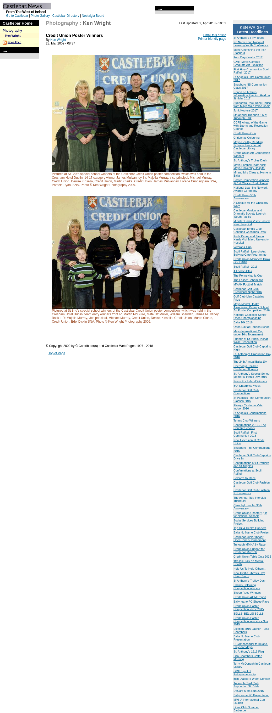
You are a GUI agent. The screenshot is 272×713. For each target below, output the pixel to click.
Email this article (214, 35)
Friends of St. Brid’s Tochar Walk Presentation (250, 340)
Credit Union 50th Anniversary (244, 197)
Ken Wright (12, 35)
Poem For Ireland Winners (250, 381)
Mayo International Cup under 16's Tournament (248, 333)
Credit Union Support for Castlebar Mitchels (249, 550)
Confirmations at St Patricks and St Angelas (251, 464)
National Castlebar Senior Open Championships (249, 316)
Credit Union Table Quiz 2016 (252, 556)
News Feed (14, 42)
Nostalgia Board (93, 16)
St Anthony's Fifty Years (248, 37)
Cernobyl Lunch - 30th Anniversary (247, 507)
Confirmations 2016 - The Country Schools (249, 426)
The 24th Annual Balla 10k (250, 361)
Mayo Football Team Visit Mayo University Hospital (249, 166)
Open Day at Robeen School (251, 326)
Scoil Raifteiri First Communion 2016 (245, 434)
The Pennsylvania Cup (248, 275)
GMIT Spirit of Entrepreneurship (244, 673)
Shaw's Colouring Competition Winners (246, 586)
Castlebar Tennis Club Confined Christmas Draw (249, 230)
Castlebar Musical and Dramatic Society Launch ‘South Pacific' (249, 213)
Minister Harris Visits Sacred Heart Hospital (251, 223)
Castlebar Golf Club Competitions (246, 392)
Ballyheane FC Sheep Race (251, 601)
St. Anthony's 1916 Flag (248, 651)
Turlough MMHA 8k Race (249, 544)
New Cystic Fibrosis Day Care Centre (249, 574)
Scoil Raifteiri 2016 (245, 266)
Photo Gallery (40, 16)
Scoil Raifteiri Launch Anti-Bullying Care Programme (250, 253)
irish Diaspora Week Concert (251, 678)
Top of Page (56, 353)
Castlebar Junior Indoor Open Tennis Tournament (249, 538)
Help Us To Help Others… (249, 568)
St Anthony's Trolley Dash (249, 580)
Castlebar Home (17, 23)
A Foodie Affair (242, 271)
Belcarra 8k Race (244, 478)
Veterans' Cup (242, 247)
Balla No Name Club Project (251, 532)
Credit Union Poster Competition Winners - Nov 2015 (250, 621)
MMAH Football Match (247, 284)
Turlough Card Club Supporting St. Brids (246, 685)
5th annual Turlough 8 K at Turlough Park (250, 116)
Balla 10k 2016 (243, 322)
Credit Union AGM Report (249, 597)
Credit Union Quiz (244, 133)
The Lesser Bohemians (248, 280)
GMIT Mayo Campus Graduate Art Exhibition (248, 63)
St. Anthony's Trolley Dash (250, 160)
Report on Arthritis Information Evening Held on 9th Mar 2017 (251, 95)
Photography (12, 30)
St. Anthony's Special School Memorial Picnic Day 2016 (251, 375)
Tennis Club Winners (246, 420)
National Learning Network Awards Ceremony (250, 189)
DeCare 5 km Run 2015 (248, 690)
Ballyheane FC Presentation (251, 695)
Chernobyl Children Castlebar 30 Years (245, 367)
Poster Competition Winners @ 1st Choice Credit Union (251, 181)
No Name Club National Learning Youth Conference (250, 44)
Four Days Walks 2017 (248, 57)
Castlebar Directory (65, 16)
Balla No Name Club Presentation (246, 638)
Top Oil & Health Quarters (249, 528)
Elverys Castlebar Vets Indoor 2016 (248, 407)
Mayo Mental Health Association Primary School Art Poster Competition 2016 (251, 307)
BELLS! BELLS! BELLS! (248, 613)
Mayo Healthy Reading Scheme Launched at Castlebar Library (248, 145)
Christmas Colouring (246, 137)
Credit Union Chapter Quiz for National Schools (250, 514)
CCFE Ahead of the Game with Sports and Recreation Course (250, 125)
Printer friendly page (212, 39)
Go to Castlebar (17, 16)
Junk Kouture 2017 (245, 110)
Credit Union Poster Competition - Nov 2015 (248, 607)
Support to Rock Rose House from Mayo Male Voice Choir (252, 104)
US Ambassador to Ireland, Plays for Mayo (250, 645)
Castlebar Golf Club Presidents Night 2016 (247, 290)
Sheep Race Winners (247, 592)
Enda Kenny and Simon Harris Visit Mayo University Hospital (251, 239)
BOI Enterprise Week (246, 385)
